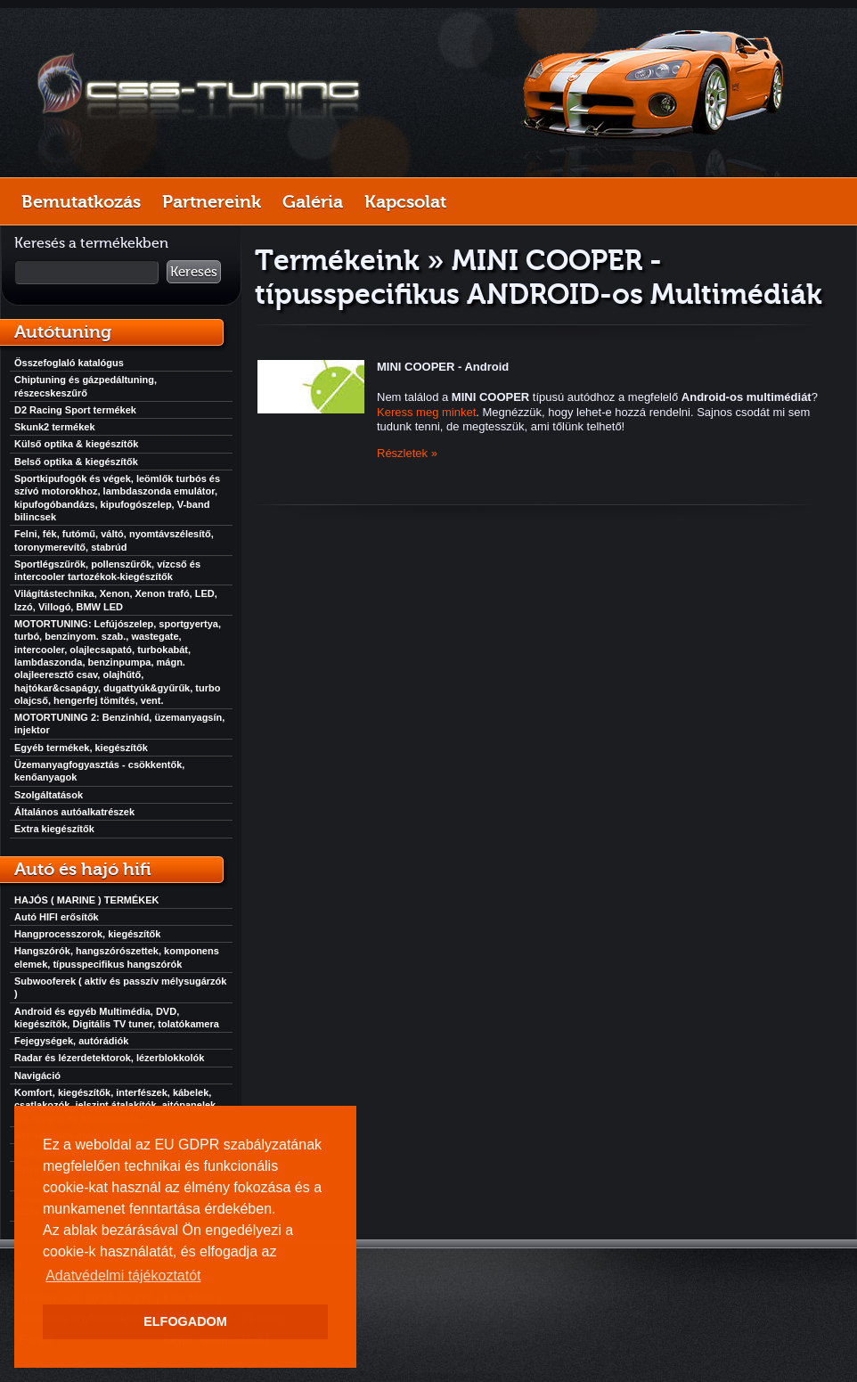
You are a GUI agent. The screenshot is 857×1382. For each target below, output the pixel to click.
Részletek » (407, 453)
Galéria (312, 201)
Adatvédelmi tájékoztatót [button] (122, 1275)
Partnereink (211, 201)
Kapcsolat (405, 201)
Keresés (193, 272)
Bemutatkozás (81, 201)
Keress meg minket (426, 412)
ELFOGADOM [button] (185, 1321)
